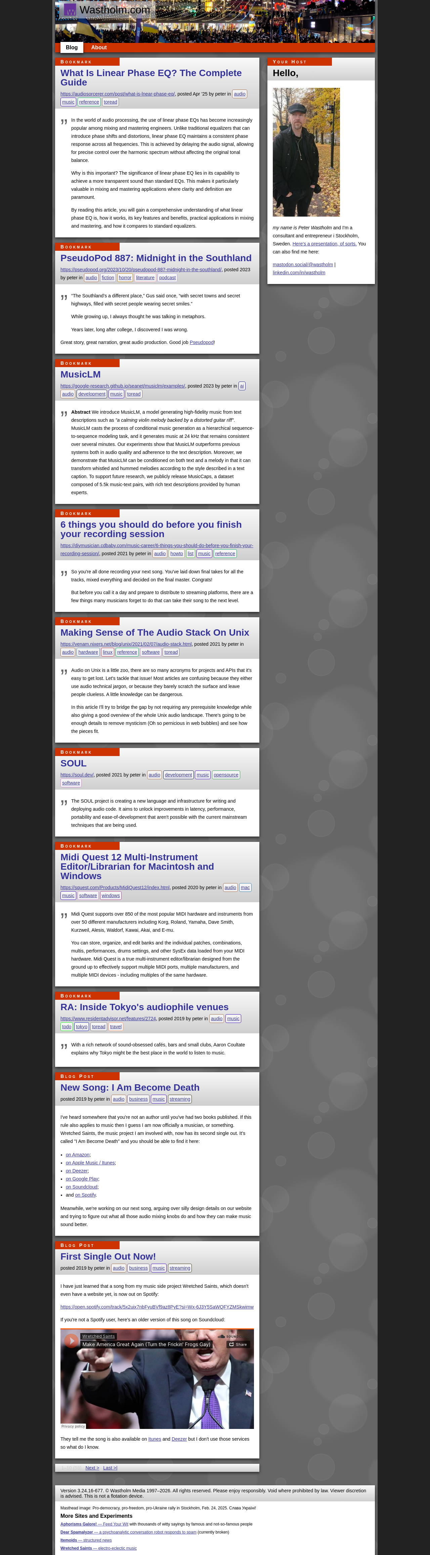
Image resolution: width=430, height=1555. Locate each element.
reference (89, 102)
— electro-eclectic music (98, 1548)
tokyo (81, 1026)
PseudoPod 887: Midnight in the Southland (156, 258)
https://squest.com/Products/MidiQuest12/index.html (115, 887)
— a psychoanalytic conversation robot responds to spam (128, 1532)
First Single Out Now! (108, 1256)
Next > (92, 1468)
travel (116, 1026)
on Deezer (77, 1170)
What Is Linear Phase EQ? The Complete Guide (151, 78)
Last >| (110, 1468)
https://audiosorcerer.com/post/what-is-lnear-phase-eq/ (117, 94)
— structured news (86, 1540)
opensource (226, 775)
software (151, 652)
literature (145, 277)
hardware (88, 652)
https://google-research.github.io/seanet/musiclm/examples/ (122, 386)
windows (111, 895)
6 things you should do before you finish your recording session (151, 529)
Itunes (154, 1439)
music (68, 102)
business (138, 1099)
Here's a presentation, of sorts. (325, 243)
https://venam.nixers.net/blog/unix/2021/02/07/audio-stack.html (126, 644)
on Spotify (85, 1195)
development (91, 394)
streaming (180, 1099)
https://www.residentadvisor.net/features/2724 (108, 1018)
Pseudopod (202, 342)
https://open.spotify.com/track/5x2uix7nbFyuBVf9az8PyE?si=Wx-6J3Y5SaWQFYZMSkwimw (157, 1307)
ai (242, 386)
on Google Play (82, 1179)
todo (66, 1026)
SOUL (73, 763)
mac (245, 887)
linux (108, 652)
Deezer (179, 1439)
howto (176, 553)
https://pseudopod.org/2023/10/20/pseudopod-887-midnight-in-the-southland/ (141, 269)
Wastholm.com (106, 10)
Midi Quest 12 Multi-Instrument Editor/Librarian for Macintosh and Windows (137, 866)
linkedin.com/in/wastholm (299, 272)
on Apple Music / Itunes (90, 1162)
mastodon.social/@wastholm (303, 264)
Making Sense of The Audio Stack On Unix (154, 632)
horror (125, 277)
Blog (72, 47)
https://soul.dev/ (77, 775)
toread (110, 102)
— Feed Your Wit (94, 1524)
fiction (108, 277)
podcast (167, 277)
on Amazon (77, 1154)
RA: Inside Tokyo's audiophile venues (144, 1007)
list (191, 553)
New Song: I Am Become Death (130, 1087)
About (99, 47)
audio (239, 94)
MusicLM (80, 374)
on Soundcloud (81, 1187)
